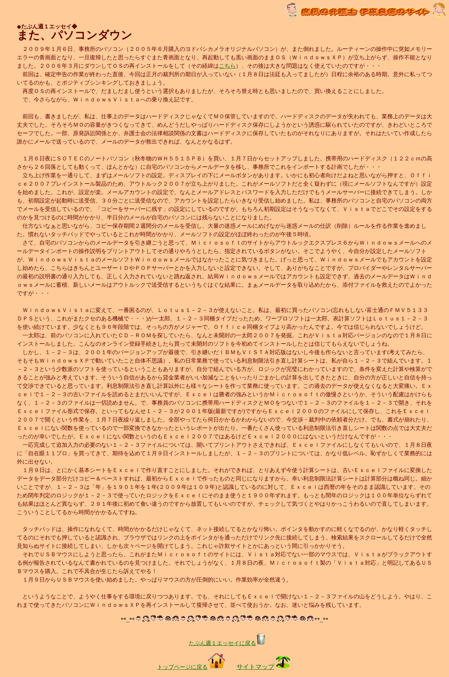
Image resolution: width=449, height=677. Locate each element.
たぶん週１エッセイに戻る (227, 643)
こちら (227, 66)
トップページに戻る (191, 667)
